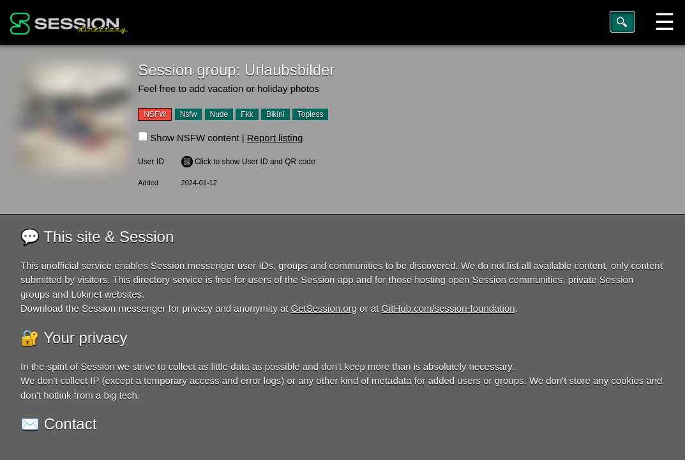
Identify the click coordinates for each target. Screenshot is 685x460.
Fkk (247, 114)
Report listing (275, 137)
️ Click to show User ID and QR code (248, 161)
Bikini (275, 114)
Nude (219, 114)
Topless (310, 114)
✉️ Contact (58, 424)
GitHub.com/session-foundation (448, 308)
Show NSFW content (194, 137)
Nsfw (188, 114)
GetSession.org (324, 308)
